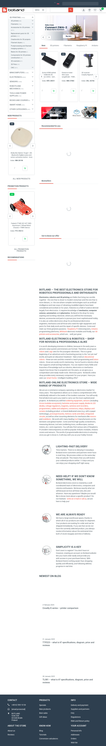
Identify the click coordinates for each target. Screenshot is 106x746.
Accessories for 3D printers (20, 27)
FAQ (72, 713)
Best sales (43, 713)
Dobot (95, 359)
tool (76, 419)
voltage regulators (52, 406)
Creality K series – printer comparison (60, 608)
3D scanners (15, 61)
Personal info (76, 731)
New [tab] (43, 45)
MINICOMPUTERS (17, 72)
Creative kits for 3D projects (20, 39)
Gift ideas (43, 717)
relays (81, 408)
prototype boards (57, 414)
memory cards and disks (75, 414)
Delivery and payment (79, 705)
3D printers (15, 21)
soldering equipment (74, 401)
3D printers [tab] (54, 45)
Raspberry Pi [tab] (82, 45)
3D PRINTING (15, 17)
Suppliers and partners (80, 709)
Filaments (14, 24)
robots (42, 352)
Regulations (76, 717)
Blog (41, 731)
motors (93, 416)
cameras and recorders (78, 406)
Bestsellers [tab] (46, 181)
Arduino (94, 329)
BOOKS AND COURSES (19, 100)
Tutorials (42, 735)
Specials (42, 705)
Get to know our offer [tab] (50, 236)
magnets (64, 406)
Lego (51, 352)
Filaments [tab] (68, 45)
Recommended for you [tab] (51, 126)
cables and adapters (59, 408)
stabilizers (47, 419)
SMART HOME (15, 105)
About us (11, 731)
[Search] (61, 10)
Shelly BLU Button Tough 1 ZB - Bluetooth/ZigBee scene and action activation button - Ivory (21, 155)
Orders (73, 739)
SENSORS (14, 81)
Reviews (11, 735)
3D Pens (14, 64)
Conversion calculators (48, 739)
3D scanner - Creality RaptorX (87, 74)
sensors (86, 401)
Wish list (74, 743)
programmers (44, 408)
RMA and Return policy (80, 721)
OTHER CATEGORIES (18, 109)
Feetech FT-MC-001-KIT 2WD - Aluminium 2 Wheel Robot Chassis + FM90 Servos (21, 225)
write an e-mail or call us (77, 499)
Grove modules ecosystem (50, 403)
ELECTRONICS (16, 77)
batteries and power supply (73, 403)
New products (45, 709)
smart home (51, 378)
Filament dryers (16, 43)
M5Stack (63, 331)
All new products (21, 179)
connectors (73, 408)
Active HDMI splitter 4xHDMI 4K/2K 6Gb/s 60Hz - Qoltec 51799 (49, 75)
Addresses (75, 735)
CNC (12, 68)
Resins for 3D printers (18, 52)
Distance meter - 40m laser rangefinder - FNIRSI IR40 (69, 75)
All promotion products (21, 250)
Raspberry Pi (72, 329)
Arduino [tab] (95, 45)
